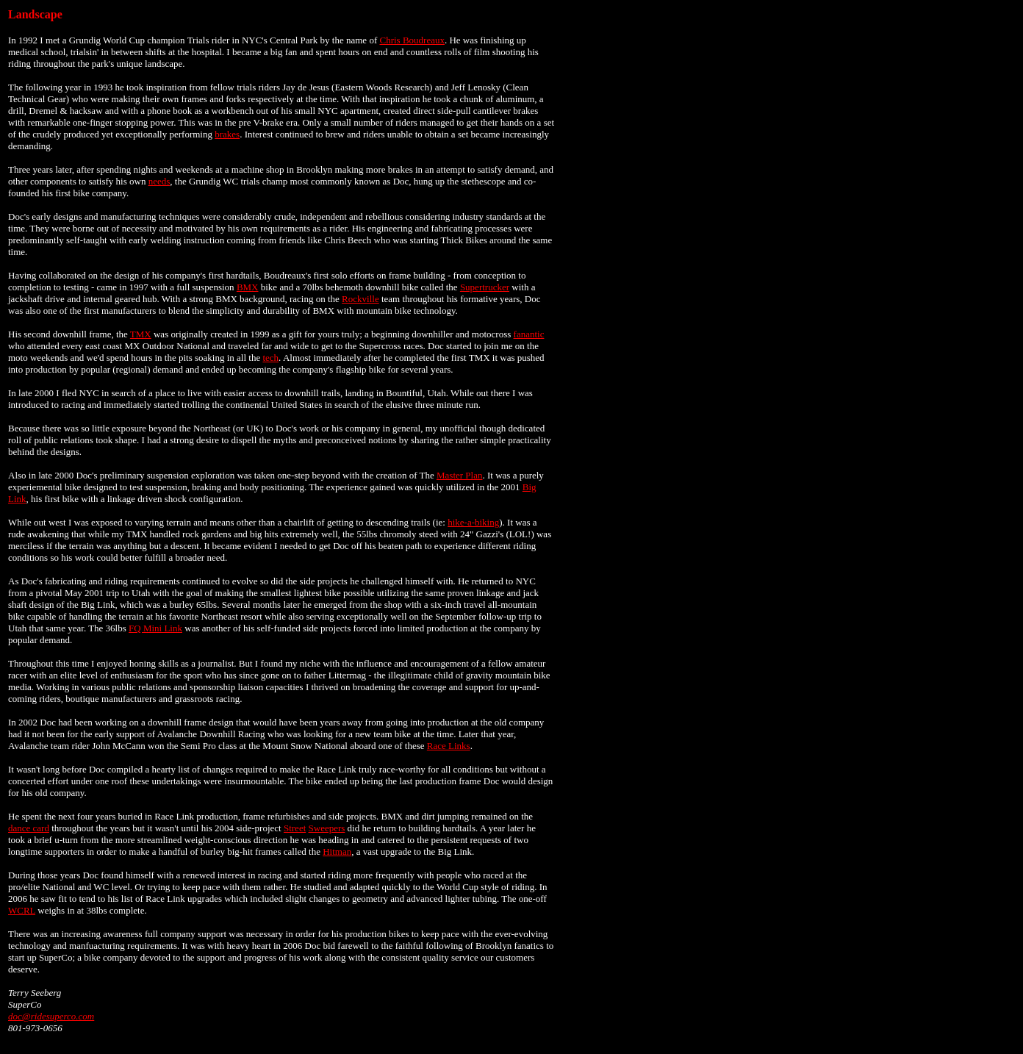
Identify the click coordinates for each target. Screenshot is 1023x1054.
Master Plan (459, 475)
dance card (28, 827)
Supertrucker (484, 287)
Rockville (360, 298)
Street (295, 827)
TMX (140, 334)
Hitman (337, 851)
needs (159, 181)
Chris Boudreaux (411, 40)
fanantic (529, 334)
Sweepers (327, 827)
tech (270, 357)
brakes (227, 134)
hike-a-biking (473, 522)
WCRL (21, 910)
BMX (248, 287)
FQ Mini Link (155, 628)
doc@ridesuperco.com (51, 1016)
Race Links (448, 745)
